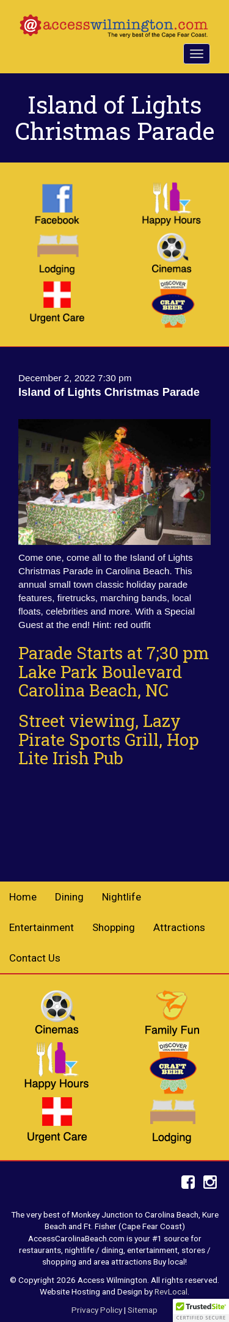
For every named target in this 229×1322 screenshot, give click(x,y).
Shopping (113, 927)
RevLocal (170, 1291)
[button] (201, 1310)
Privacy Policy (96, 1310)
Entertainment (41, 927)
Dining (69, 897)
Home (23, 897)
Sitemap (143, 1310)
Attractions (179, 927)
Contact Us (34, 958)
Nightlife (121, 897)
